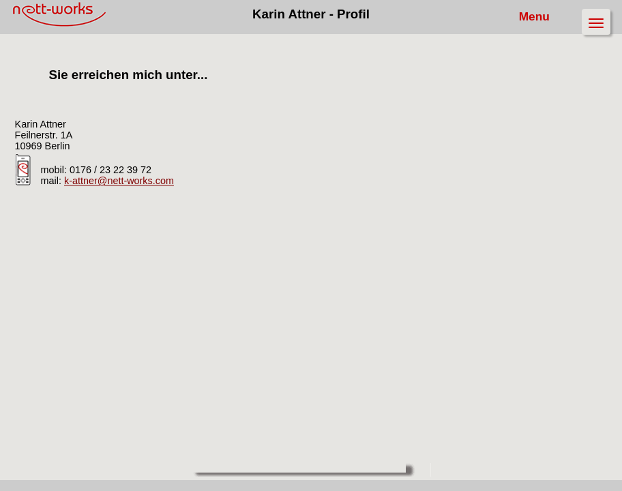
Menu (539, 16)
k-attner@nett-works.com (119, 180)
